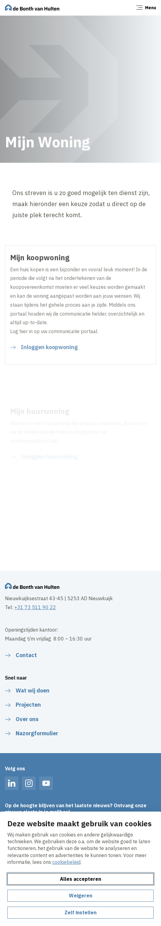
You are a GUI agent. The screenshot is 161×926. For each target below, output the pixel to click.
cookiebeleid (66, 862)
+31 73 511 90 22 (35, 607)
